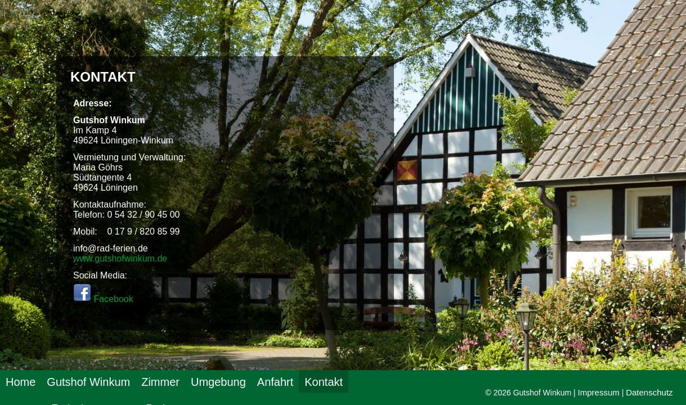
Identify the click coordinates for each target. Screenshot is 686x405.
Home (20, 382)
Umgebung (218, 382)
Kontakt (323, 382)
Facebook (103, 299)
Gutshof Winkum (88, 382)
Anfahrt (275, 382)
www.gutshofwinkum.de (120, 258)
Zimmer (160, 382)
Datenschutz (649, 392)
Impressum (599, 392)
